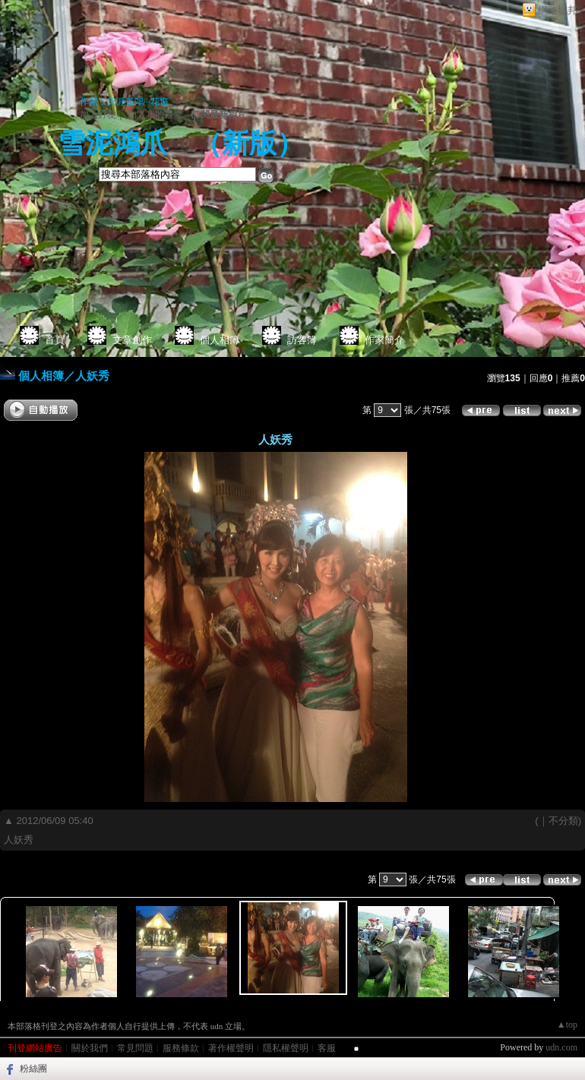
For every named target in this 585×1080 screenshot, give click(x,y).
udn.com (561, 1047)
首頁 (55, 340)
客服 (327, 1048)
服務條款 (181, 1048)
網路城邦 (557, 10)
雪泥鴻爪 (112, 143)
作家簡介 (384, 340)
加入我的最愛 (155, 114)
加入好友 (98, 114)
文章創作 (132, 340)
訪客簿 (302, 340)
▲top (567, 1024)
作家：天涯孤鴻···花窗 (124, 101)
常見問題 (135, 1048)
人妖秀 (92, 375)
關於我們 (89, 1048)
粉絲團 (33, 1068)
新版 (249, 143)
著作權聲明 (231, 1048)
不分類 (563, 820)
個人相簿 (219, 340)
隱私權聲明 (285, 1048)
